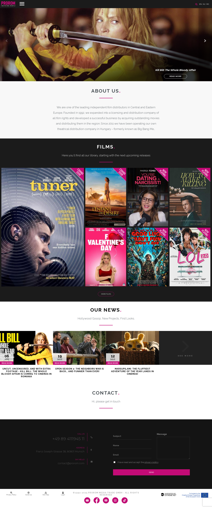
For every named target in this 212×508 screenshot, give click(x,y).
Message (162, 434)
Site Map (45, 494)
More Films (106, 294)
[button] (205, 40)
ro (207, 4)
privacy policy (151, 462)
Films (106, 147)
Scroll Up (28, 494)
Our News (106, 310)
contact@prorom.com (71, 463)
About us (106, 91)
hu (204, 4)
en (200, 4)
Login (63, 494)
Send (151, 472)
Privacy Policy (11, 494)
